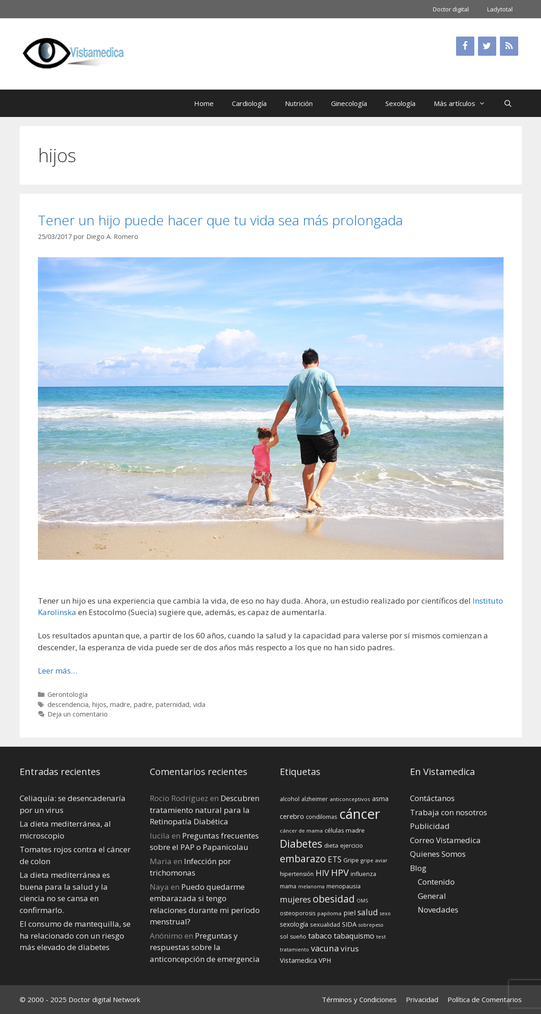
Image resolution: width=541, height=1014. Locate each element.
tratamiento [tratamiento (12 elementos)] (294, 949)
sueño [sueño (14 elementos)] (298, 936)
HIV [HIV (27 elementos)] (322, 872)
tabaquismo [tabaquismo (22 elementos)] (354, 936)
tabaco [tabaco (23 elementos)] (320, 935)
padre (143, 704)
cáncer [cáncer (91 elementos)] (359, 814)
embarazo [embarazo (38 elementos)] (303, 858)
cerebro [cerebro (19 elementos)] (292, 816)
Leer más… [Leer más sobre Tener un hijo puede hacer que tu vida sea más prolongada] (57, 670)
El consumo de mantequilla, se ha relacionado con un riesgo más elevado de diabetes (75, 935)
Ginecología (349, 103)
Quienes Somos (438, 854)
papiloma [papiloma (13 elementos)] (329, 913)
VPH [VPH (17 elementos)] (325, 960)
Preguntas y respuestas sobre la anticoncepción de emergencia (205, 947)
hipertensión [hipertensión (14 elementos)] (297, 874)
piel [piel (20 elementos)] (349, 912)
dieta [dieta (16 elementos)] (331, 845)
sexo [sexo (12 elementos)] (385, 913)
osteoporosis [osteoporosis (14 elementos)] (297, 913)
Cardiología (249, 103)
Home (204, 103)
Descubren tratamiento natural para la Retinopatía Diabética (204, 810)
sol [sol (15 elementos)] (284, 936)
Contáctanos (432, 798)
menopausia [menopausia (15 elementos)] (343, 886)
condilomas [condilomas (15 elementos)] (321, 816)
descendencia (68, 704)
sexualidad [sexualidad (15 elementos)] (325, 924)
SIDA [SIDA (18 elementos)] (349, 924)
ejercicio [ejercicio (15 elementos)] (351, 845)
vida (199, 704)
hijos (99, 704)
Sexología (400, 103)
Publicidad (430, 826)
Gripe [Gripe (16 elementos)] (351, 860)
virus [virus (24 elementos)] (350, 948)
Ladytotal (500, 9)
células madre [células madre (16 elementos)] (345, 830)
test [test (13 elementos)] (381, 936)
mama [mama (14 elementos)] (288, 886)
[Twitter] (487, 46)
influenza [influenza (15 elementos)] (363, 874)
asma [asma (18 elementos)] (380, 798)
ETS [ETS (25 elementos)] (334, 859)
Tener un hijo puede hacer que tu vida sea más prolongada (220, 220)
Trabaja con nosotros (448, 812)
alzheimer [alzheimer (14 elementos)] (314, 799)
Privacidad (422, 999)
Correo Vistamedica (445, 840)
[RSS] (509, 46)
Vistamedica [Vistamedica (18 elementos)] (298, 960)
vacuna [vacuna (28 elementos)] (325, 948)
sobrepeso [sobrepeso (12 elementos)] (370, 925)
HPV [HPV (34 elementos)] (340, 872)
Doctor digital (451, 9)
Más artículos (464, 103)
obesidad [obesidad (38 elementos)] (334, 898)
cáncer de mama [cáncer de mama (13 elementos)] (301, 830)
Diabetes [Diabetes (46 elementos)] (301, 843)
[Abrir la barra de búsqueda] (507, 103)
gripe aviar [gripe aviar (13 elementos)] (374, 860)
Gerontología (67, 694)
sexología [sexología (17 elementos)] (294, 924)
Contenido (436, 881)
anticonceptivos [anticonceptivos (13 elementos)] (350, 799)
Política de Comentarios (484, 999)
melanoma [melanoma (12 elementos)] (311, 886)
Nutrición (299, 103)
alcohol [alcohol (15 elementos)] (289, 799)
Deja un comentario (77, 714)
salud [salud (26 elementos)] (367, 912)
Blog (418, 868)
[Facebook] (465, 46)
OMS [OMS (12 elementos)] (362, 900)
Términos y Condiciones (359, 999)
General (432, 896)
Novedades (438, 909)
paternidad (172, 704)
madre (120, 704)
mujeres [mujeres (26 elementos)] (295, 899)
